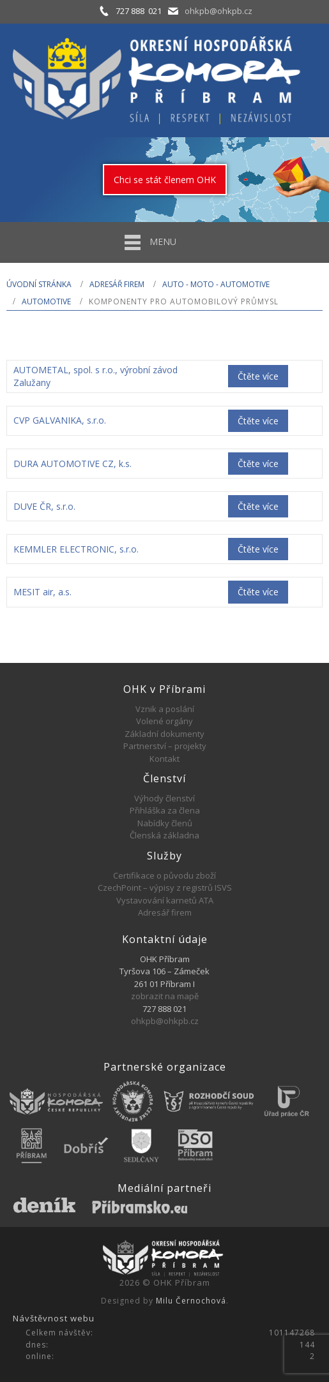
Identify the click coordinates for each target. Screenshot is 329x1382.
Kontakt (164, 758)
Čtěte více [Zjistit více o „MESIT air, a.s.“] (258, 592)
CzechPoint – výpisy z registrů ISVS (165, 887)
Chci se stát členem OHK (165, 180)
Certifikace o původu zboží (164, 875)
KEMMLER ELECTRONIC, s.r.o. (76, 549)
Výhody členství (164, 798)
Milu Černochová (191, 1300)
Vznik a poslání (164, 709)
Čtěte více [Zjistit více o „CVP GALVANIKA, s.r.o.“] (258, 421)
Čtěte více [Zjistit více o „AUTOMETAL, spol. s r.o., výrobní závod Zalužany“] (258, 376)
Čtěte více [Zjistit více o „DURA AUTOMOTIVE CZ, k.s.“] (258, 463)
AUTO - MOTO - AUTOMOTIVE (216, 284)
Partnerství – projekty (164, 746)
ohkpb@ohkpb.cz (218, 11)
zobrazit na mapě (165, 996)
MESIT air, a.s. (42, 592)
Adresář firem (116, 284)
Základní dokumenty (164, 733)
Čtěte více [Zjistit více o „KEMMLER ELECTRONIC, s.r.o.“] (258, 549)
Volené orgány (164, 721)
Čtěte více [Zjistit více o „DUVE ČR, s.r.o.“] (258, 506)
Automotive (46, 301)
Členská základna (164, 835)
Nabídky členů (164, 823)
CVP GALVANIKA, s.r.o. (59, 420)
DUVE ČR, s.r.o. (44, 506)
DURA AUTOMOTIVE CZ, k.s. (72, 463)
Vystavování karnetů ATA (164, 900)
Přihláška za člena (165, 810)
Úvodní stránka (39, 284)
